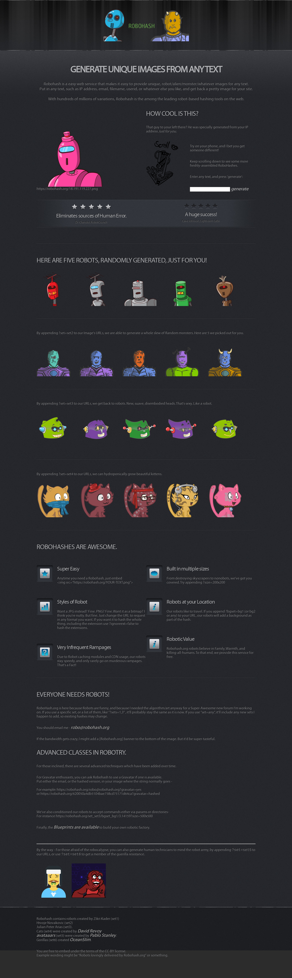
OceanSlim (80, 939)
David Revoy (89, 931)
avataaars (45, 935)
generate (239, 188)
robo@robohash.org (90, 727)
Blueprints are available (76, 827)
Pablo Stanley (103, 935)
